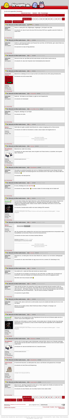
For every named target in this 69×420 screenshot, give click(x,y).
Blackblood (12, 404)
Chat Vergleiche (30, 418)
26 (56, 19)
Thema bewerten (18, 21)
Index (20, 399)
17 (43, 19)
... (38, 19)
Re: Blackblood (32, 338)
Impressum (36, 418)
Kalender (35, 13)
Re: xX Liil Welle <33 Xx (34, 109)
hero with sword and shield (20, 404)
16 (41, 19)
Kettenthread (27, 15)
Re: (33, 24)
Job (41, 418)
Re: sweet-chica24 (32, 382)
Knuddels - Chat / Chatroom (56, 407)
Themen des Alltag (19, 15)
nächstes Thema (28, 399)
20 (51, 19)
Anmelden (19, 11)
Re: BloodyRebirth (32, 167)
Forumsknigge (44, 13)
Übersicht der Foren (25, 13)
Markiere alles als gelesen (10, 407)
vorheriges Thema (10, 399)
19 (48, 19)
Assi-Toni (30, 185)
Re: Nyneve (31, 146)
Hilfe (39, 13)
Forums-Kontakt (46, 407)
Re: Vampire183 (32, 93)
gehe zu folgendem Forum (34, 404)
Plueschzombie (7, 405)
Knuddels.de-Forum (9, 15)
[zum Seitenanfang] (8, 37)
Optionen (8, 21)
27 (58, 19)
